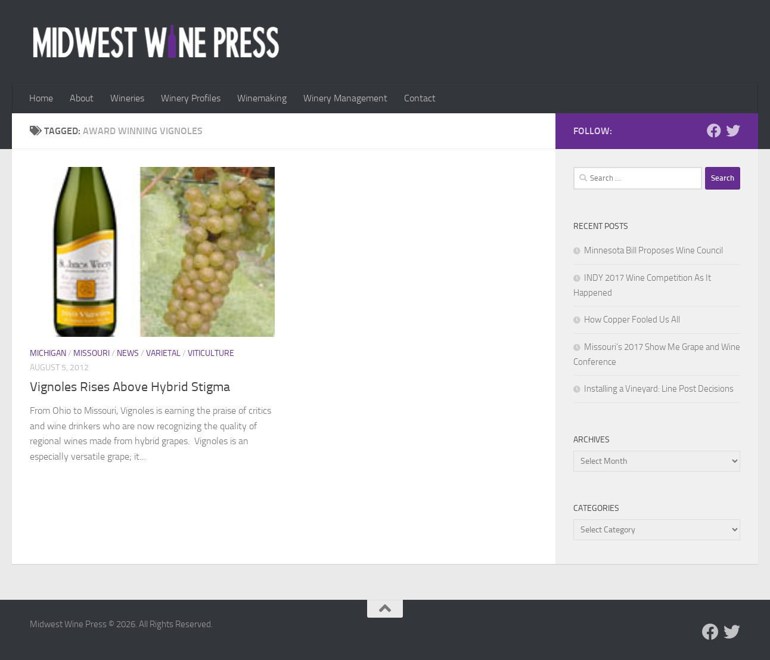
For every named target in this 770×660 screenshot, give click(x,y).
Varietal (163, 353)
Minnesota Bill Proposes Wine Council (653, 250)
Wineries (127, 98)
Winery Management (345, 98)
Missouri (91, 353)
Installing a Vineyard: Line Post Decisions (659, 388)
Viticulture (211, 353)
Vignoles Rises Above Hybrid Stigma (130, 387)
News (128, 353)
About (82, 98)
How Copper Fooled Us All (632, 319)
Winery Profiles (191, 98)
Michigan (48, 353)
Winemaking (262, 98)
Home (41, 98)
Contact (420, 98)
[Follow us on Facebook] (714, 130)
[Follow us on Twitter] (733, 130)
